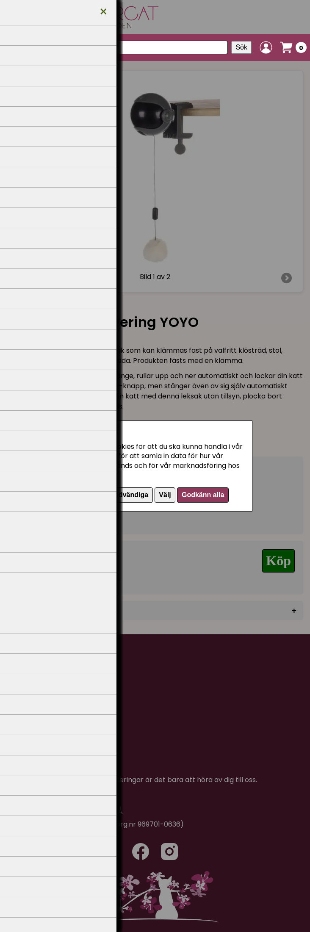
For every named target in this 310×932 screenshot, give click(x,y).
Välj (165, 494)
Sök (241, 47)
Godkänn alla (203, 494)
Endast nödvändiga (117, 494)
